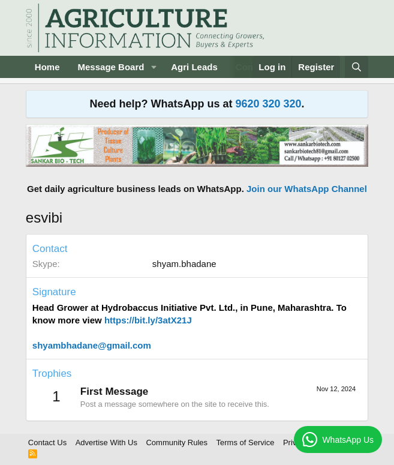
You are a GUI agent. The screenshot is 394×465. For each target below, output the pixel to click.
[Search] (356, 67)
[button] (153, 67)
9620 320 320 (268, 104)
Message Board (111, 67)
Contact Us (47, 442)
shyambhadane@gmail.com (91, 345)
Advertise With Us (106, 442)
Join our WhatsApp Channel (306, 189)
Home (47, 67)
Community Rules (176, 442)
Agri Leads (194, 67)
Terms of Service (245, 442)
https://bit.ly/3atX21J (148, 320)
